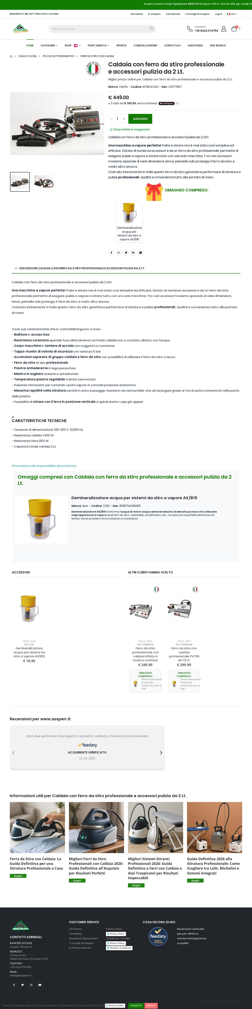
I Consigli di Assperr (197, 14)
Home (30, 45)
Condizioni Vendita (118, 935)
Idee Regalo (218, 45)
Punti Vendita (97, 45)
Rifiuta (151, 1005)
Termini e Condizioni (120, 944)
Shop (71, 45)
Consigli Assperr (145, 45)
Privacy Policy (116, 1005)
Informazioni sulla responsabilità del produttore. (44, 466)
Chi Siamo (75, 926)
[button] (234, 28)
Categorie (48, 45)
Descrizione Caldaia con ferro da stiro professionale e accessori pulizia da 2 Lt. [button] (82, 268)
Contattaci (173, 14)
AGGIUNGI (140, 119)
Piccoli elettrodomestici (58, 56)
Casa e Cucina (27, 56)
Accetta (136, 1005)
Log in (218, 14)
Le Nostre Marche (80, 945)
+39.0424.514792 (206, 30)
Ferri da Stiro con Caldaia (97, 56)
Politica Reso (114, 926)
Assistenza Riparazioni (83, 935)
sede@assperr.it (20, 972)
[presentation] (13, 749)
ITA (231, 14)
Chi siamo (137, 14)
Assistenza (195, 45)
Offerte (121, 45)
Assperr (154, 14)
